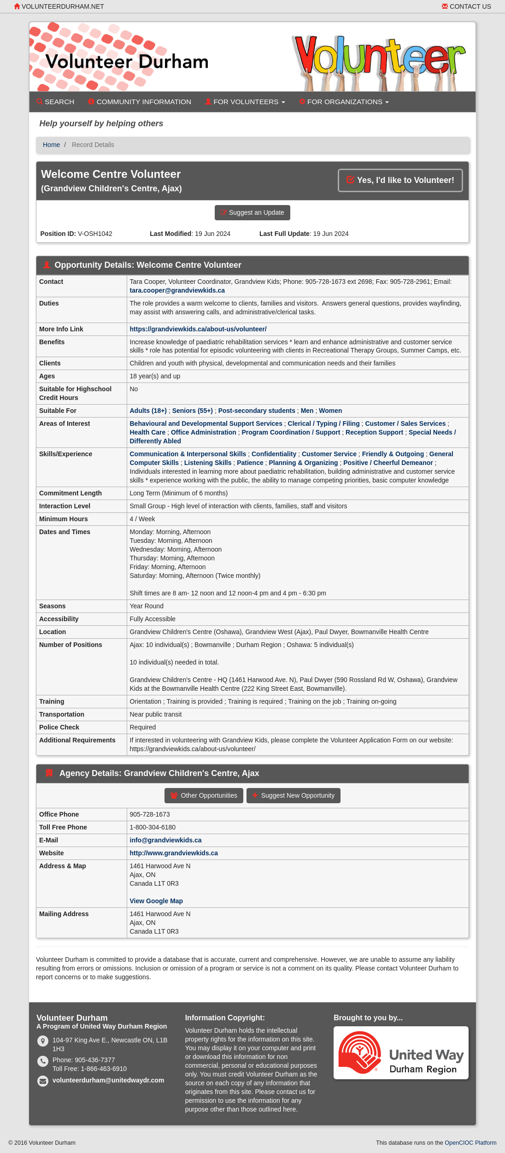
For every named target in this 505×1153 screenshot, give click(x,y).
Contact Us (466, 6)
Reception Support (374, 432)
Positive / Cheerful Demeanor (388, 462)
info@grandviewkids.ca (166, 840)
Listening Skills (208, 462)
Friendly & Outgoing (393, 454)
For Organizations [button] (344, 102)
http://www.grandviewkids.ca (174, 853)
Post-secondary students (256, 410)
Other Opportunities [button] (203, 795)
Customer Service (329, 454)
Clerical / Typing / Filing (324, 423)
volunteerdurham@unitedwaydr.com (108, 1080)
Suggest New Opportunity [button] (293, 795)
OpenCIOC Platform (471, 1143)
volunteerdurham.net (59, 6)
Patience (250, 462)
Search (55, 102)
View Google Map (156, 901)
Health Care (148, 432)
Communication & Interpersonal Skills (188, 454)
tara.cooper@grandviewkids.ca (177, 290)
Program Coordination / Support (290, 432)
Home (51, 144)
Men (307, 410)
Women (330, 410)
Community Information (139, 102)
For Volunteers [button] (245, 102)
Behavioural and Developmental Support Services (206, 423)
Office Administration (203, 432)
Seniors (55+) (192, 410)
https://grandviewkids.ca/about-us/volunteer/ (198, 329)
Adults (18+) (148, 410)
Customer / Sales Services (405, 423)
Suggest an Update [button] (252, 212)
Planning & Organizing (303, 462)
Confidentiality (274, 454)
